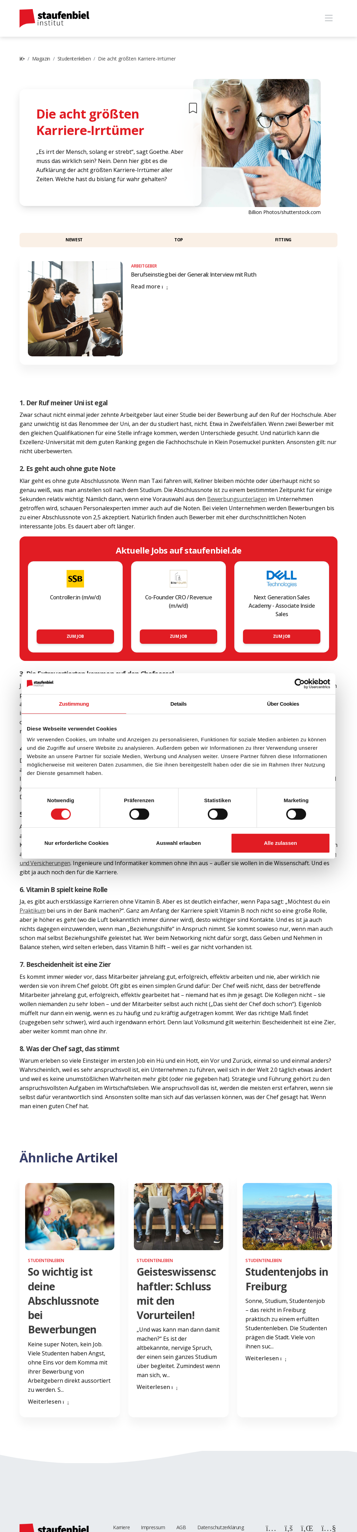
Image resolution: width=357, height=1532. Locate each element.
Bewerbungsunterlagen (237, 499)
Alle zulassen (280, 843)
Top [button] (178, 240)
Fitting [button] (283, 240)
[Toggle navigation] (328, 18)
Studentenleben (74, 58)
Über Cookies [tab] (283, 704)
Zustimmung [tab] (74, 704)
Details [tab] (178, 704)
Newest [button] (74, 240)
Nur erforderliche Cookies (76, 843)
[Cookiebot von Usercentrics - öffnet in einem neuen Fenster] (299, 683)
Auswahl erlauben (178, 843)
